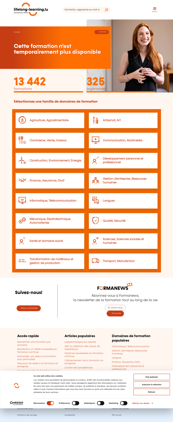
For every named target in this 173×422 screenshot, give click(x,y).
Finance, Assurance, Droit (47, 180)
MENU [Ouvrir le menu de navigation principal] (154, 11)
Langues (109, 200)
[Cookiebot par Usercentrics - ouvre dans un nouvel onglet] (16, 417)
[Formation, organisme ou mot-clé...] (82, 10)
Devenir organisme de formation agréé (86, 371)
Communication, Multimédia (122, 140)
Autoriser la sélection (151, 398)
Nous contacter (29, 308)
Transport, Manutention (119, 260)
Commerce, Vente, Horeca (48, 140)
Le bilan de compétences (79, 367)
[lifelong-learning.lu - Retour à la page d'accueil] (31, 10)
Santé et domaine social (46, 240)
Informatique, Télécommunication (53, 200)
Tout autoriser (151, 391)
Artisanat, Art (112, 120)
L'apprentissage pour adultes (80, 342)
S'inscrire (115, 313)
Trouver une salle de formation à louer (38, 370)
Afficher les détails (140, 417)
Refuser (151, 406)
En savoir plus (115, 307)
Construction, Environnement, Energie (55, 160)
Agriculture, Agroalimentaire (49, 120)
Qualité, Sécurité (114, 220)
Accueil (17, 32)
